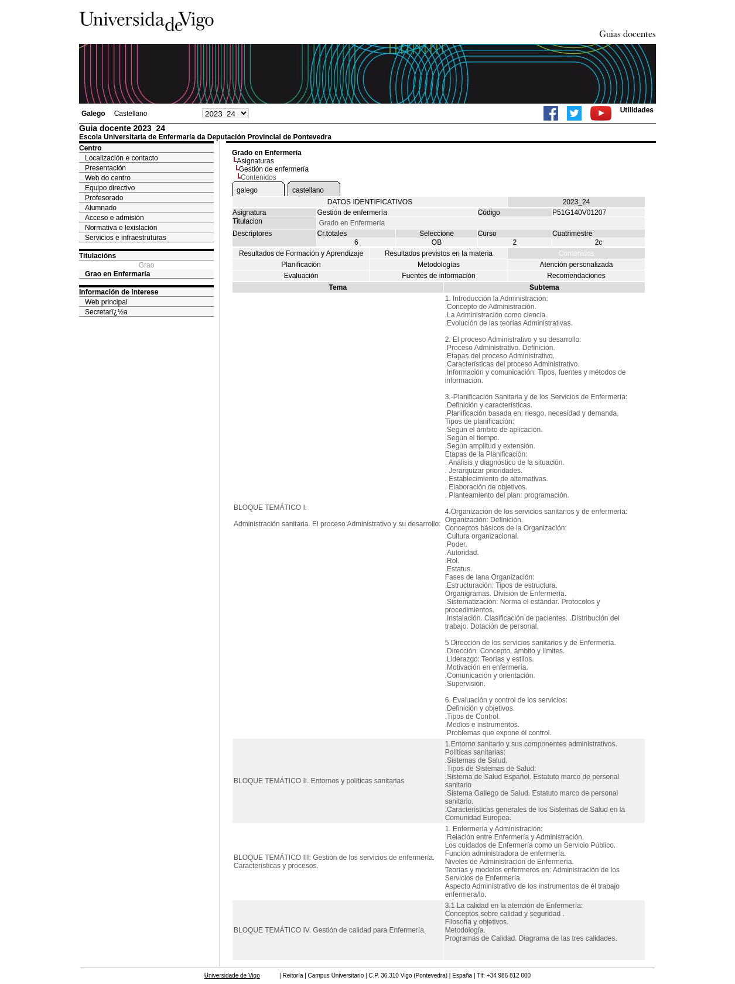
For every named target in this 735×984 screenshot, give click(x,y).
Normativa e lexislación (121, 228)
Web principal (106, 302)
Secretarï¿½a (106, 312)
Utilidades (637, 110)
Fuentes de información (438, 276)
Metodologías (439, 264)
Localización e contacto (121, 158)
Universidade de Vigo (232, 975)
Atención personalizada (576, 264)
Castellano (131, 113)
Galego (93, 113)
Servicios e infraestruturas (125, 238)
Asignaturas (255, 161)
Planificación (300, 264)
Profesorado (104, 198)
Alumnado (101, 208)
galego (247, 190)
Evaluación (301, 276)
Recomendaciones (576, 276)
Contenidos (576, 253)
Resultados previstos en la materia (439, 253)
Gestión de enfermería (274, 169)
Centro (90, 148)
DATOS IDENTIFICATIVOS (369, 202)
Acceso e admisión (114, 218)
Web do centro (108, 178)
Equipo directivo (110, 188)
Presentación (105, 168)
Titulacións (97, 256)
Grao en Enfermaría (117, 274)
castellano (308, 190)
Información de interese (118, 292)
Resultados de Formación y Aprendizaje (301, 253)
